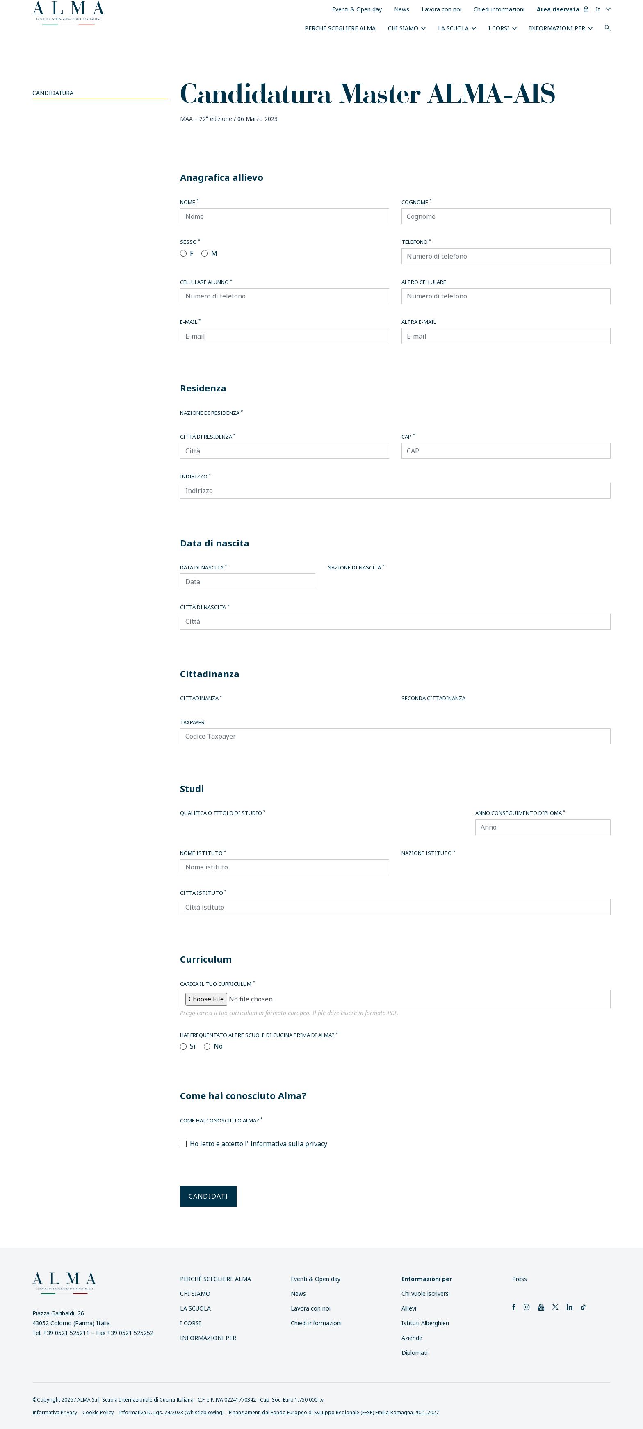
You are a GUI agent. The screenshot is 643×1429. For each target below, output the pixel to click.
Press (519, 1279)
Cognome (416, 202)
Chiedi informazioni (499, 9)
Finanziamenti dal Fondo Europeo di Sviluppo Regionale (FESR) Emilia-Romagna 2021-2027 (334, 1412)
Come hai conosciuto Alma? (221, 1120)
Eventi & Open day (357, 9)
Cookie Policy (98, 1412)
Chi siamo (403, 28)
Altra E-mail (418, 322)
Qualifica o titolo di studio (222, 813)
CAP (408, 436)
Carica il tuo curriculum (217, 984)
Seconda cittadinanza (433, 698)
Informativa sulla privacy (288, 1143)
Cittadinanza (201, 698)
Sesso (190, 242)
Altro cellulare (423, 282)
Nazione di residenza (211, 413)
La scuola (453, 28)
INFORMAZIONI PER (557, 28)
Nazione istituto (428, 853)
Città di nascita (204, 607)
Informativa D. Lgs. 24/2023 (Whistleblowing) (171, 1412)
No (218, 1046)
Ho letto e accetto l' (258, 1143)
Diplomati (414, 1352)
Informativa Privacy (54, 1412)
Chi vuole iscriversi (425, 1293)
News (401, 9)
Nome (189, 202)
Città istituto (203, 893)
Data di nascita (203, 567)
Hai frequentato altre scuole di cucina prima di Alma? (259, 1035)
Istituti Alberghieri (425, 1323)
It (598, 9)
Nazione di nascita (356, 567)
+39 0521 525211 (66, 1333)
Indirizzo (195, 476)
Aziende (411, 1338)
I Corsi (498, 28)
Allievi (408, 1308)
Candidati (208, 1196)
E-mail (190, 322)
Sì (193, 1046)
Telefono (416, 242)
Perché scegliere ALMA (340, 28)
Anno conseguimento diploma (520, 813)
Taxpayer (192, 722)
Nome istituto (203, 853)
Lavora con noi (441, 9)
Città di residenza (207, 436)
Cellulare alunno (206, 282)
